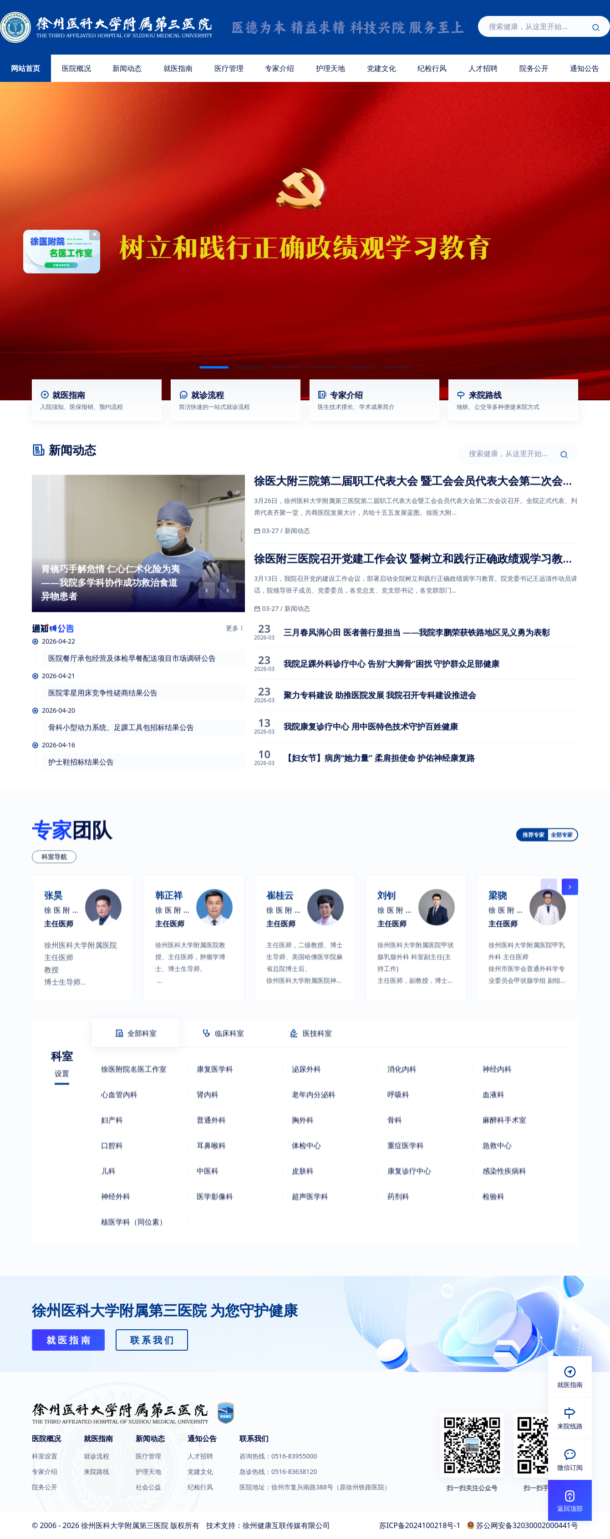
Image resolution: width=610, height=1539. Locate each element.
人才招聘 (483, 68)
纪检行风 (432, 68)
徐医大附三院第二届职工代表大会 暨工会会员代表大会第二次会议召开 (414, 519)
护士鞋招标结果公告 (81, 801)
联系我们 (254, 1438)
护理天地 (330, 68)
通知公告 (202, 1438)
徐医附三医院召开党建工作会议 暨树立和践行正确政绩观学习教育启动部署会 (414, 597)
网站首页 (25, 68)
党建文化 (381, 68)
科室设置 (44, 1456)
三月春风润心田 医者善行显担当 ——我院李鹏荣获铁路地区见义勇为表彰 (417, 671)
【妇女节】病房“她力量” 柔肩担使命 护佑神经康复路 (379, 796)
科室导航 (54, 933)
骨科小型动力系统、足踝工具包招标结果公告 (121, 766)
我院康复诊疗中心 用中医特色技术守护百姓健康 (371, 765)
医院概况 (76, 68)
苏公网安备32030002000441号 (527, 1525)
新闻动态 (127, 68)
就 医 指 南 (68, 1340)
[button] (214, 367)
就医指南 (178, 68)
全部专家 (562, 912)
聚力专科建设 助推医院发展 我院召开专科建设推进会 (380, 733)
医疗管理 (229, 68)
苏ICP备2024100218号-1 (420, 1525)
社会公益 (148, 1487)
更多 (235, 667)
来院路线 (96, 1471)
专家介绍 (279, 68)
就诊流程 (96, 1456)
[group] (138, 582)
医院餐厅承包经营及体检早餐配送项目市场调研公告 (132, 697)
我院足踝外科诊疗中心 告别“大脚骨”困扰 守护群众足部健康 (391, 702)
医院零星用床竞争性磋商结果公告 (103, 732)
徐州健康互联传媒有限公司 (286, 1525)
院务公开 (534, 68)
